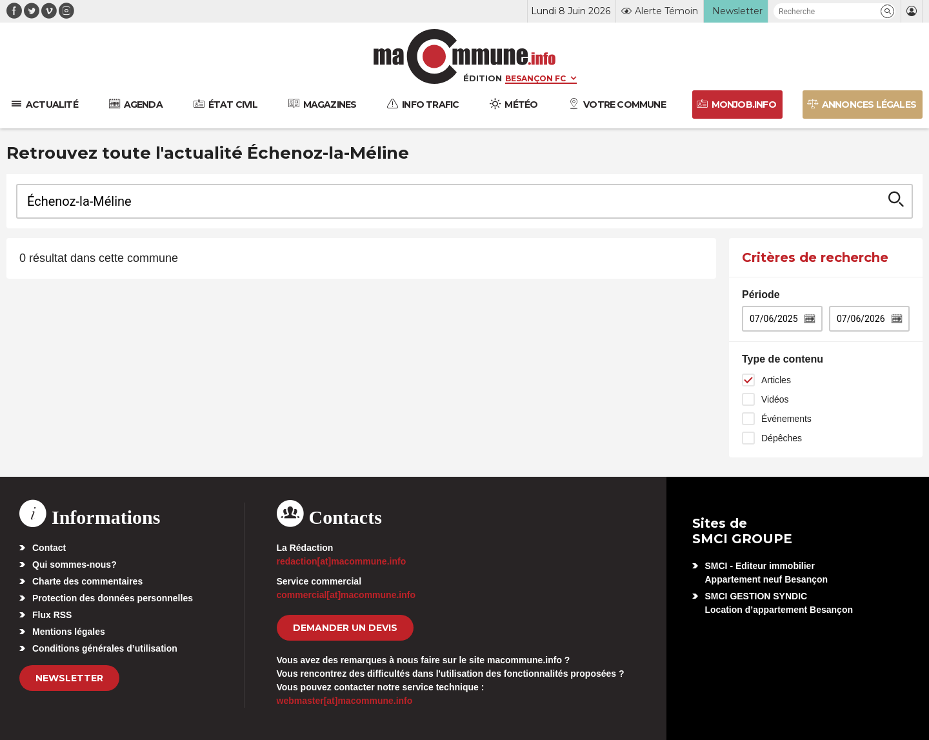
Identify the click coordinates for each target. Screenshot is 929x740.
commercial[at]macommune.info (346, 595)
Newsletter (69, 678)
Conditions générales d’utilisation (104, 648)
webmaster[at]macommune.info (345, 700)
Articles (776, 380)
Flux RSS (52, 615)
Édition (482, 78)
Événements (786, 419)
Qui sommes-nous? (74, 564)
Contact (49, 548)
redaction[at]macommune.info (341, 561)
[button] (887, 11)
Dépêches (781, 438)
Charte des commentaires (87, 581)
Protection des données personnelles (112, 598)
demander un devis (345, 628)
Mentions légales (68, 631)
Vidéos (775, 399)
